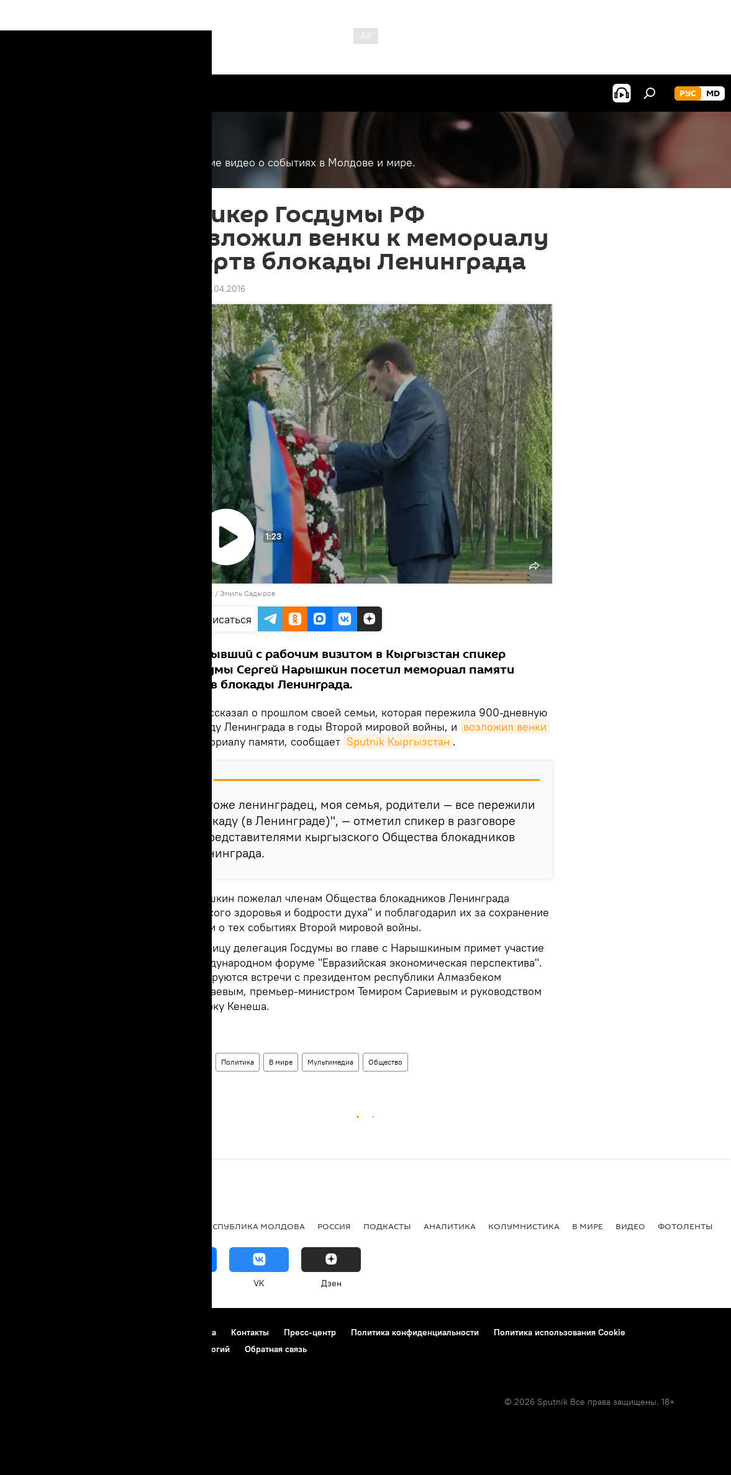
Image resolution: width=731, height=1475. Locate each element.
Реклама (199, 1332)
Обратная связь (276, 1349)
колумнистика (524, 1226)
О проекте (34, 1332)
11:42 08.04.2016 (212, 288)
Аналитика (450, 1226)
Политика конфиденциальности (415, 1332)
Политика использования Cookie (559, 1332)
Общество (385, 1062)
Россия (334, 1226)
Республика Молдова (253, 1226)
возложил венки (505, 726)
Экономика (101, 1226)
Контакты (250, 1332)
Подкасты (387, 1226)
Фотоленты (685, 1226)
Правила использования (118, 1332)
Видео (195, 1062)
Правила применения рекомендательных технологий (121, 1349)
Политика (237, 1062)
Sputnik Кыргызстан (398, 741)
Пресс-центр (310, 1332)
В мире (281, 1062)
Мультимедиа (330, 1062)
